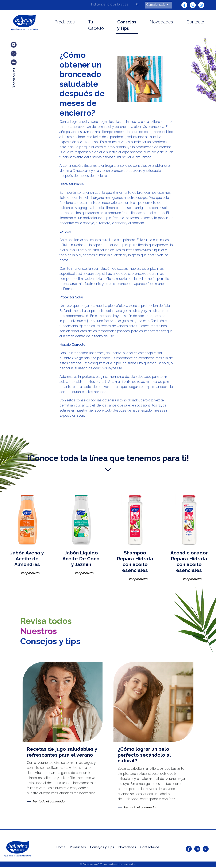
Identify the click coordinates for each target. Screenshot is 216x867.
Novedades (161, 21)
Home (61, 847)
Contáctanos (149, 847)
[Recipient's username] (113, 5)
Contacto (195, 21)
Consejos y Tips (126, 25)
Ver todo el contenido (48, 801)
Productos (64, 21)
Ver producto (29, 573)
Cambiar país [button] (156, 5)
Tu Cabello (96, 25)
